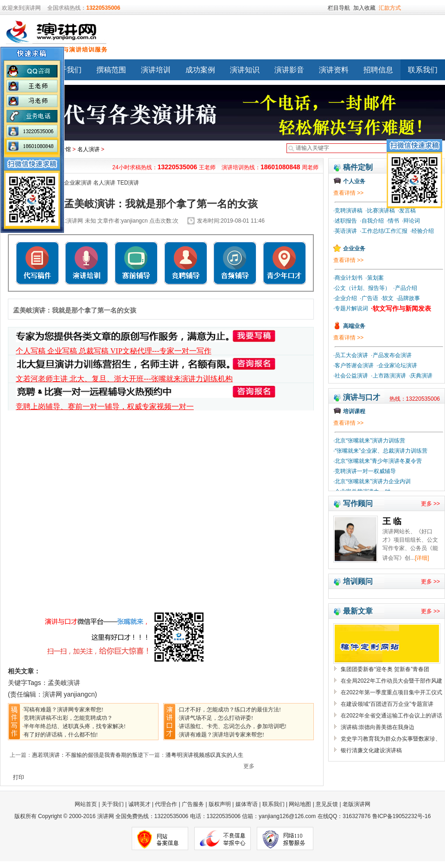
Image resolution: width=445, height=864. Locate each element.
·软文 (387, 298)
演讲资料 (334, 70)
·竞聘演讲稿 (347, 210)
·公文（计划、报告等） (361, 288)
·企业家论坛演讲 (396, 365)
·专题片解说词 (350, 308)
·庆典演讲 (420, 375)
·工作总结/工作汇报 (383, 231)
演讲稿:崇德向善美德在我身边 (377, 727)
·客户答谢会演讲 (353, 365)
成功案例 (200, 70)
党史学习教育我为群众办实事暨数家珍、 (391, 739)
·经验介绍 (422, 231)
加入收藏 (364, 8)
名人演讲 (88, 149)
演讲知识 (245, 70)
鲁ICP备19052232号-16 (401, 816)
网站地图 (300, 804)
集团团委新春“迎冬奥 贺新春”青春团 (385, 669)
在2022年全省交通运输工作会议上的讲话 (391, 715)
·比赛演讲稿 (379, 210)
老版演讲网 (356, 804)
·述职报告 (345, 221)
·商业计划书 (347, 278)
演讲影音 (289, 70)
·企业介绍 (345, 298)
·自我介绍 (371, 221)
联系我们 (273, 804)
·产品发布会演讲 (391, 355)
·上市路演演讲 (388, 375)
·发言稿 (407, 210)
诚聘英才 (139, 804)
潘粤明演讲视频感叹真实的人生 (204, 755)
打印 (18, 777)
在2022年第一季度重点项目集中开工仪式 (391, 692)
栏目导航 (339, 8)
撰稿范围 (111, 70)
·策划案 (374, 278)
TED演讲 (128, 182)
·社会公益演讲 (350, 375)
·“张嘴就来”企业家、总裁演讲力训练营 (380, 451)
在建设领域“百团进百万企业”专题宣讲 (387, 704)
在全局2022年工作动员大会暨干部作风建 (391, 681)
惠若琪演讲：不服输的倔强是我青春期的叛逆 (87, 755)
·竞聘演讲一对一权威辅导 (364, 471)
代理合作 (166, 804)
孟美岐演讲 (64, 682)
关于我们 (67, 70)
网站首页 (86, 804)
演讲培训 (156, 70)
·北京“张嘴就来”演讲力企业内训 (372, 481)
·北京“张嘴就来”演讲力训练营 (369, 440)
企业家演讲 (78, 182)
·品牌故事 (408, 298)
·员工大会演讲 (350, 355)
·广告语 (369, 298)
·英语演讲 (345, 231)
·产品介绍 (405, 288)
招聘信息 (378, 70)
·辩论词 (411, 221)
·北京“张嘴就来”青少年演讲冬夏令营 (377, 461)
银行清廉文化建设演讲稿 (371, 750)
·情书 (393, 221)
